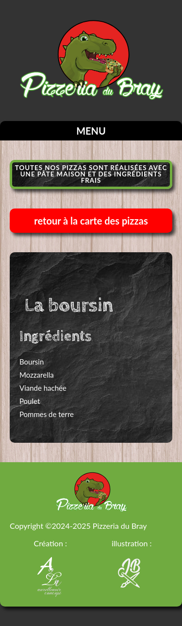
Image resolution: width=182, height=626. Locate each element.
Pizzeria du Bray (120, 525)
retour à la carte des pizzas (91, 220)
